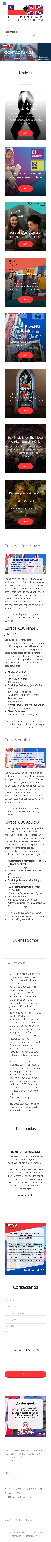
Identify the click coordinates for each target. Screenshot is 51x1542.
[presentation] (16, 1361)
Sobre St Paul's (25, 389)
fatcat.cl (29, 1532)
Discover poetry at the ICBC (25, 493)
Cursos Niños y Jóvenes (25, 545)
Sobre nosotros (19, 962)
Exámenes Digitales (25, 274)
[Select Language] (20, 35)
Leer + (25, 133)
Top (6, 1472)
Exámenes (32, 1349)
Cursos (17, 1349)
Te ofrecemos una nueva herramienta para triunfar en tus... (25, 177)
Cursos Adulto (17, 739)
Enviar (25, 1374)
